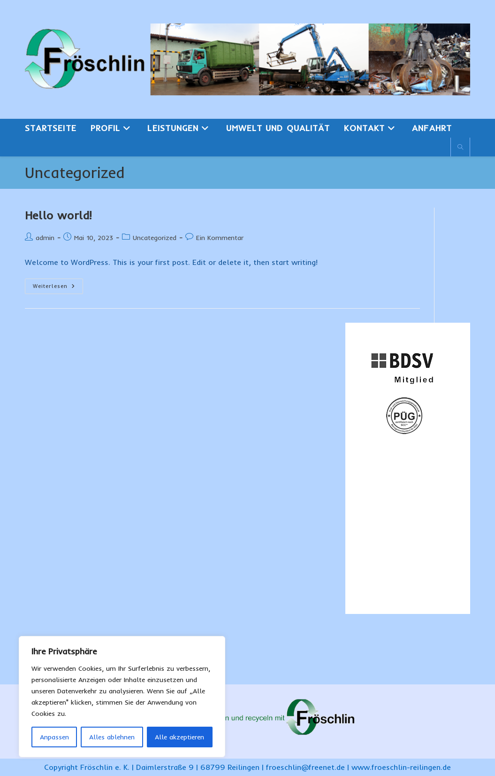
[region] (122, 696)
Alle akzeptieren (179, 737)
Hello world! (58, 215)
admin (45, 237)
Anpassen (54, 737)
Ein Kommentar (220, 237)
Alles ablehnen (112, 737)
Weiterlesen (58, 288)
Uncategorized (154, 237)
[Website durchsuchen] (460, 147)
